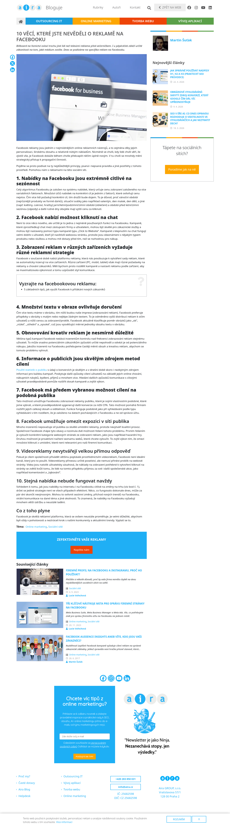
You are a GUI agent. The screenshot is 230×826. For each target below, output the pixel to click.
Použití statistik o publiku (31, 370)
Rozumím (179, 819)
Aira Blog (24, 789)
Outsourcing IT (49, 21)
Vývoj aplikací (190, 21)
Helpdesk (25, 796)
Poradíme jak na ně (182, 169)
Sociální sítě (55, 526)
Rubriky (98, 7)
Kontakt (135, 7)
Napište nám (81, 549)
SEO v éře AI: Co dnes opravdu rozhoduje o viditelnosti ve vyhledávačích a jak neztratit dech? (190, 118)
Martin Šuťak (76, 661)
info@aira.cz (125, 787)
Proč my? (24, 776)
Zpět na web (171, 7)
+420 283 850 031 (125, 779)
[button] (81, 98)
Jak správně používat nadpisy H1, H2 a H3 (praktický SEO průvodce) (189, 74)
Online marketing (96, 21)
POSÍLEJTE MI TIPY (84, 756)
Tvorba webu (143, 21)
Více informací (64, 822)
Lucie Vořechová (77, 595)
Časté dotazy (27, 783)
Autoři (116, 7)
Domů (21, 21)
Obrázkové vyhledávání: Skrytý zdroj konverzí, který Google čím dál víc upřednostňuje (189, 97)
